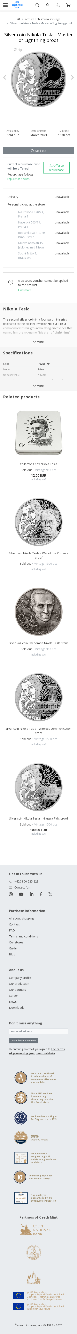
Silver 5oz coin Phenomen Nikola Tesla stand (39, 643)
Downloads (16, 1008)
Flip (18, 51)
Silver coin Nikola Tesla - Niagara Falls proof (38, 818)
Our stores (16, 942)
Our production (19, 984)
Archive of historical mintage (42, 19)
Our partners (17, 990)
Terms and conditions (23, 936)
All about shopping (21, 918)
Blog (12, 954)
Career (13, 996)
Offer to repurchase (56, 168)
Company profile (20, 978)
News (13, 1002)
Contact (14, 924)
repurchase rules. (18, 179)
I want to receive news (23, 1040)
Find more (25, 290)
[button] (8, 77)
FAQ (12, 930)
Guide (13, 948)
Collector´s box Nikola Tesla (38, 464)
